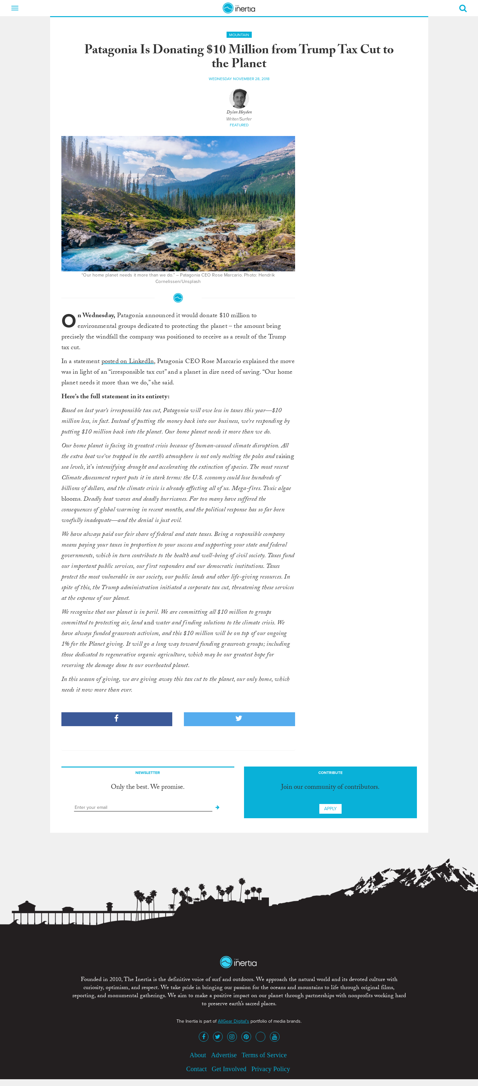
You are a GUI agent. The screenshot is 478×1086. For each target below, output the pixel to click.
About (198, 1055)
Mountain (239, 35)
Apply (330, 808)
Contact (196, 1068)
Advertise (224, 1055)
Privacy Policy (270, 1068)
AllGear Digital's (233, 1021)
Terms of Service (264, 1055)
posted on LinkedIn (127, 362)
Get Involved (229, 1068)
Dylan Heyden (239, 113)
